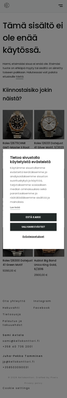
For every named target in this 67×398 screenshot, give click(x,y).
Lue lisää (15, 207)
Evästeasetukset (33, 236)
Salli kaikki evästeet (33, 226)
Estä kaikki (33, 217)
